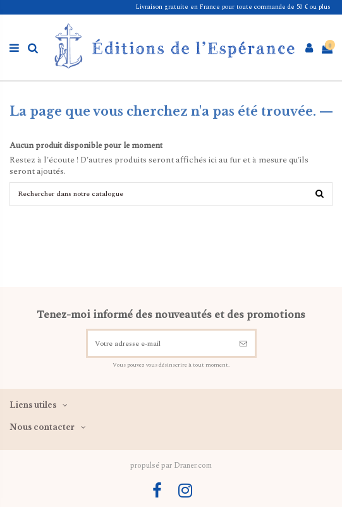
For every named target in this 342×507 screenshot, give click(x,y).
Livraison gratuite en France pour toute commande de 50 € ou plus (233, 7)
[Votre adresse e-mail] (160, 343)
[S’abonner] (244, 343)
